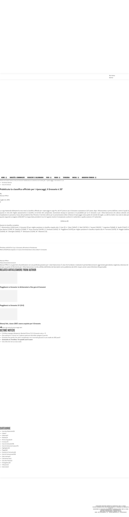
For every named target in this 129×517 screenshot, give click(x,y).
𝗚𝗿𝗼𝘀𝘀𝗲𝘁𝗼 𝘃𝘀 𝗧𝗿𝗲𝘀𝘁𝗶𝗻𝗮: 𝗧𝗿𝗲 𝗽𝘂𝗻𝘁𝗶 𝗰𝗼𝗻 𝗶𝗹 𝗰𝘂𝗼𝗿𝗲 (18, 339)
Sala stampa (6, 456)
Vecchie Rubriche (8, 431)
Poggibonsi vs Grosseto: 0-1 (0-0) (12, 305)
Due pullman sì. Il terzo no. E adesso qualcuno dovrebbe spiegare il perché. (26, 335)
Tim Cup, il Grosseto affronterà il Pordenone (24, 247)
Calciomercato (7, 458)
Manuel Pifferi (4, 195)
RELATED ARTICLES (8, 269)
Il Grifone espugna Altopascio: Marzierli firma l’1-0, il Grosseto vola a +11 (25, 333)
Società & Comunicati (9, 451)
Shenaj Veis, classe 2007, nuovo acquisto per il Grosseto (21, 323)
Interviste (5, 466)
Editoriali (5, 435)
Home (2, 180)
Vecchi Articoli (19, 180)
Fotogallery (6, 462)
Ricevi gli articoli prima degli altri (11, 327)
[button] (125, 75)
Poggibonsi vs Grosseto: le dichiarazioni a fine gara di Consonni (23, 287)
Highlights (6, 447)
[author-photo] (4, 258)
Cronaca (5, 441)
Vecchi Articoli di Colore (10, 445)
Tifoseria (5, 464)
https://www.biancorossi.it (8, 262)
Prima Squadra (7, 439)
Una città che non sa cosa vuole (12, 341)
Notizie (5, 437)
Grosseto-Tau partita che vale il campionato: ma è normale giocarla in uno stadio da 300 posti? (32, 337)
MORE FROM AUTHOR (27, 269)
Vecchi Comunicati (9, 454)
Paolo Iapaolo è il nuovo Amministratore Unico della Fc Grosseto (27, 249)
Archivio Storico (9, 180)
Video (4, 433)
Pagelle (5, 449)
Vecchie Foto (7, 460)
